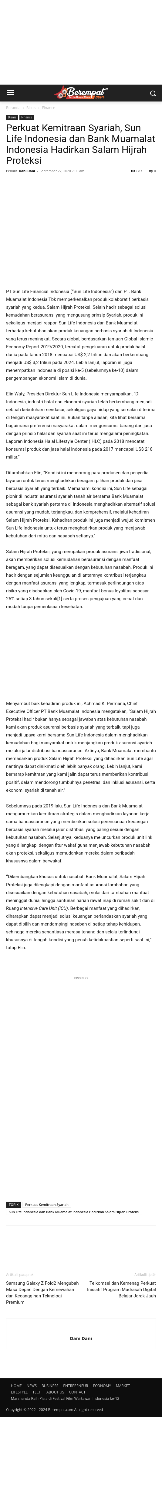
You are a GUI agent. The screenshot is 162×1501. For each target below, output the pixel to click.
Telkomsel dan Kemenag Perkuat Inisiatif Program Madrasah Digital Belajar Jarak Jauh (121, 1373)
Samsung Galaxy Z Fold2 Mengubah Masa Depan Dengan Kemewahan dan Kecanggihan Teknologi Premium (42, 1376)
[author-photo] (80, 1412)
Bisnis (31, 107)
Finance (48, 107)
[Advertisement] (81, 42)
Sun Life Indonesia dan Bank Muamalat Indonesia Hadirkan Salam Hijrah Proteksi (74, 1295)
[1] (59, 683)
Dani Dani (27, 171)
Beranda (13, 107)
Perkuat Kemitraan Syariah (47, 1288)
